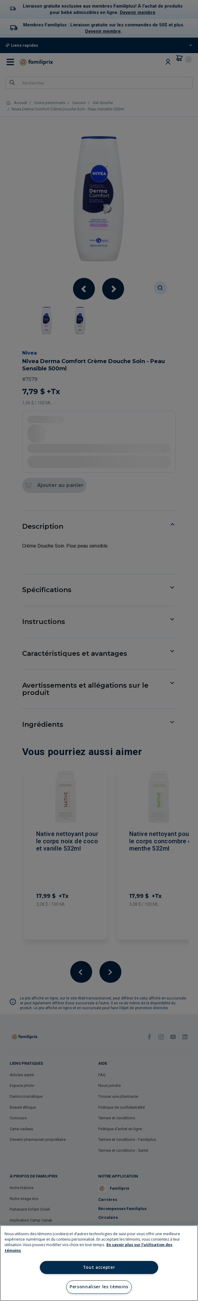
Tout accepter (99, 1267)
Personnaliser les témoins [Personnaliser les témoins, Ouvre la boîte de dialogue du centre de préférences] (99, 1286)
